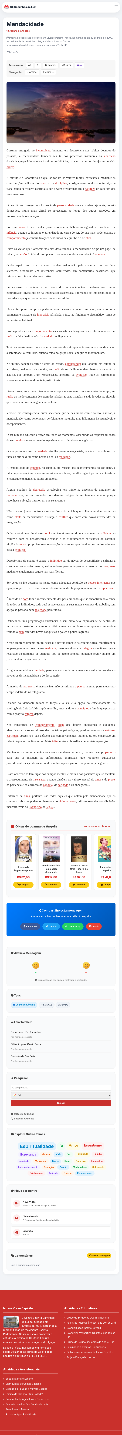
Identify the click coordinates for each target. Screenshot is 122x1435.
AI (79, 65)
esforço (29, 713)
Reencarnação (84, 1173)
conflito (63, 517)
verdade (100, 254)
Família (98, 1154)
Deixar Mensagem (99, 1255)
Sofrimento (98, 1167)
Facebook (30, 926)
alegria (88, 648)
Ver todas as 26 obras (97, 826)
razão (21, 227)
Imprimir (50, 65)
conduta (20, 440)
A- (38, 65)
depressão (39, 489)
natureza (90, 188)
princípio (82, 708)
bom (25, 599)
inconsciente (43, 150)
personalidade (65, 205)
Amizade (53, 1173)
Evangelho (35, 806)
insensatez (39, 779)
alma (27, 796)
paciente (12, 495)
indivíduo (56, 560)
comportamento (16, 238)
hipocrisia (43, 314)
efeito (17, 517)
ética (88, 238)
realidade (64, 456)
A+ (29, 65)
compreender (73, 363)
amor (43, 183)
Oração (63, 1167)
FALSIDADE (46, 1004)
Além (55, 741)
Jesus (49, 806)
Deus (67, 1161)
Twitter (51, 926)
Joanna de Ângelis (18, 30)
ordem (10, 167)
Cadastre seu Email (22, 1114)
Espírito (67, 1173)
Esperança (28, 1154)
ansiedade (41, 609)
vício (62, 801)
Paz (69, 1154)
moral (46, 533)
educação (109, 156)
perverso (70, 801)
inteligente (103, 582)
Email (93, 926)
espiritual (12, 735)
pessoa (92, 582)
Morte (55, 1161)
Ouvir (66, 65)
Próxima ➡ (48, 72)
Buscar (61, 1103)
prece (111, 779)
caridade (63, 784)
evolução (81, 374)
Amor (73, 1145)
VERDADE (63, 1004)
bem (21, 631)
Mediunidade (80, 1167)
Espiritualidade (37, 1146)
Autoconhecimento (28, 1167)
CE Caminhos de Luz (20, 7)
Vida (58, 1154)
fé (61, 1145)
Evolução (49, 1167)
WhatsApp (72, 926)
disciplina (61, 183)
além (61, 724)
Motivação (41, 1161)
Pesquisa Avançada (22, 1118)
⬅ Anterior (32, 72)
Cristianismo (36, 1173)
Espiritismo (93, 1145)
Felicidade (82, 1154)
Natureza (81, 1161)
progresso (109, 566)
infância (11, 232)
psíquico (110, 752)
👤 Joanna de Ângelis (24, 1004)
